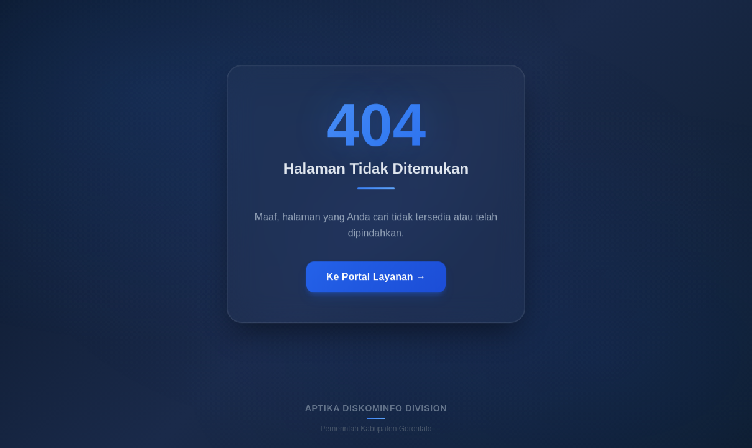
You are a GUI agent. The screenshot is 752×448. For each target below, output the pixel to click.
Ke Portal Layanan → (376, 278)
